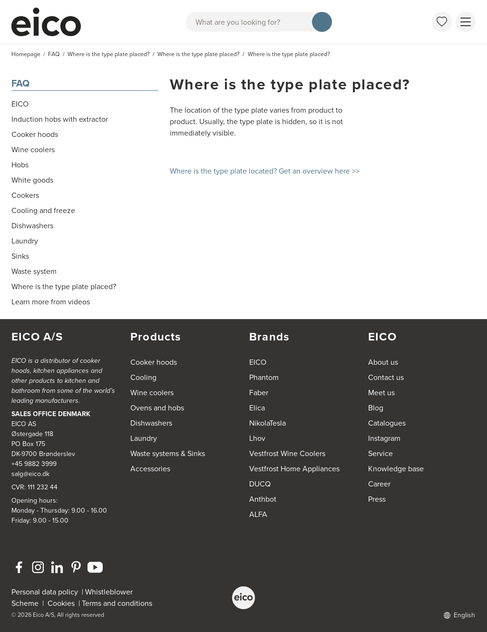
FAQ (20, 83)
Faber (258, 392)
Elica (257, 407)
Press (377, 499)
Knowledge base (396, 468)
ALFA (258, 514)
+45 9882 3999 (34, 464)
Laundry (143, 438)
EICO (257, 362)
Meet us (381, 392)
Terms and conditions (117, 603)
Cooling (143, 377)
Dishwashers (151, 423)
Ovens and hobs (157, 407)
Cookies (63, 603)
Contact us (386, 377)
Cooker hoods (153, 362)
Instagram (384, 438)
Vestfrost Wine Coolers (287, 453)
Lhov (257, 438)
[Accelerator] (50, 22)
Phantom (264, 377)
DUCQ (260, 483)
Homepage (25, 54)
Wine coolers (152, 392)
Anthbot (262, 499)
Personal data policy (44, 591)
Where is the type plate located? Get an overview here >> (265, 170)
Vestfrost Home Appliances (294, 468)
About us (383, 362)
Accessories (150, 468)
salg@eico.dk (30, 474)
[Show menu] (466, 22)
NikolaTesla (267, 423)
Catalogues (387, 423)
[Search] (322, 22)
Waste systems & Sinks (167, 453)
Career (379, 483)
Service (380, 453)
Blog (375, 407)
